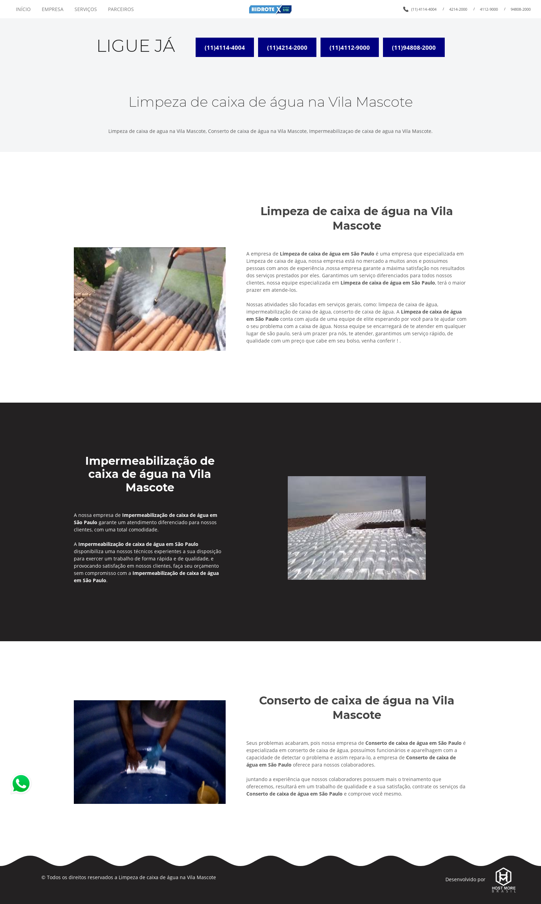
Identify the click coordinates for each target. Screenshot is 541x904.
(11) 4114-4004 (423, 9)
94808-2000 (521, 9)
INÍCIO (23, 9)
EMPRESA (52, 9)
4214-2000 (458, 9)
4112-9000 (489, 9)
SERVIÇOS (86, 9)
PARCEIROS (121, 9)
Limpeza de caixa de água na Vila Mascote (167, 877)
